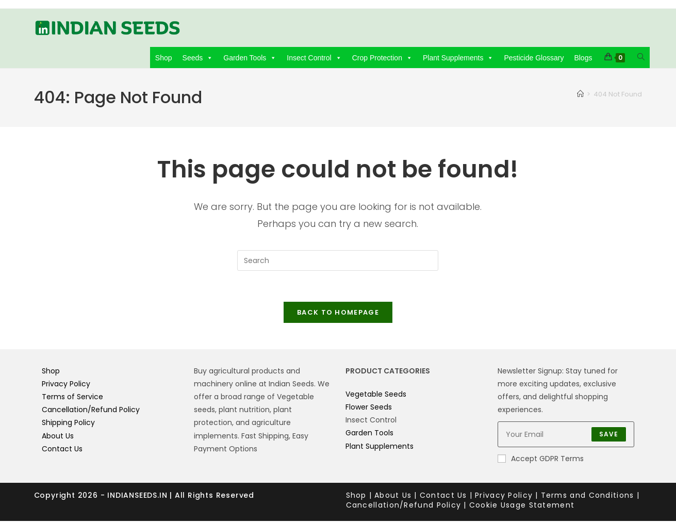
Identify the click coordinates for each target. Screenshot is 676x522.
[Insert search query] (337, 260)
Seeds (198, 58)
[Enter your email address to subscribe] (566, 435)
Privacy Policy (66, 384)
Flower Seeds (368, 408)
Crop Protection (382, 58)
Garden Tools (249, 58)
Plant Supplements (458, 58)
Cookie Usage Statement (522, 506)
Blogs (583, 58)
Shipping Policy (68, 423)
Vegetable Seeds (375, 394)
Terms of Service (72, 398)
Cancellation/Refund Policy (91, 410)
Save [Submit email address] (609, 435)
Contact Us (62, 449)
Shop (163, 58)
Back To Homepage (338, 313)
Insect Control (314, 58)
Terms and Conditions (587, 496)
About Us (58, 436)
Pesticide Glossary (534, 58)
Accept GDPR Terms (541, 459)
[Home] (580, 94)
